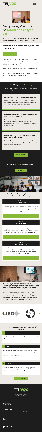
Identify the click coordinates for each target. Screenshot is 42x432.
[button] (2, 313)
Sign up (4, 411)
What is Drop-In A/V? (6, 416)
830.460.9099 (7, 403)
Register (4, 419)
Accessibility (23, 395)
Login (4, 418)
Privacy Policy (18, 395)
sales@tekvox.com (8, 404)
